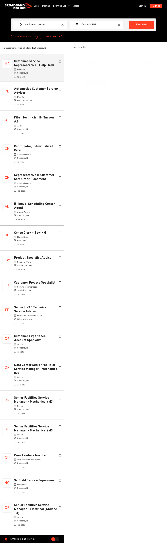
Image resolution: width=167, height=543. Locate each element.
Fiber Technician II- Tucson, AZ (34, 121)
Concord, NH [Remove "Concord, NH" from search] (50, 36)
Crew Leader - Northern (31, 457)
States (76, 6)
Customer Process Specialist (34, 284)
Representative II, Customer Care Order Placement (34, 178)
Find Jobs (141, 24)
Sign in (142, 6)
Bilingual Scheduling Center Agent (34, 207)
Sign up (156, 6)
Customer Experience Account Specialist (30, 340)
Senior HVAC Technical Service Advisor (30, 311)
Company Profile (81, 529)
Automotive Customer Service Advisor (36, 92)
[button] (160, 83)
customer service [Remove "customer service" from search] (23, 36)
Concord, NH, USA (79, 98)
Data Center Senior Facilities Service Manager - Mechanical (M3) (36, 370)
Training (46, 6)
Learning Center (61, 6)
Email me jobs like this (22, 539)
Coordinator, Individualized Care (33, 150)
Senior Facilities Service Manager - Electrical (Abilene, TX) (36, 511)
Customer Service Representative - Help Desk (34, 63)
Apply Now (98, 82)
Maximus (92, 74)
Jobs (36, 6)
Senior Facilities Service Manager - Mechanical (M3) (34, 401)
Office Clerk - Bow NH (30, 234)
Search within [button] (79, 47)
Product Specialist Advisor (33, 259)
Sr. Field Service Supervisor (34, 482)
